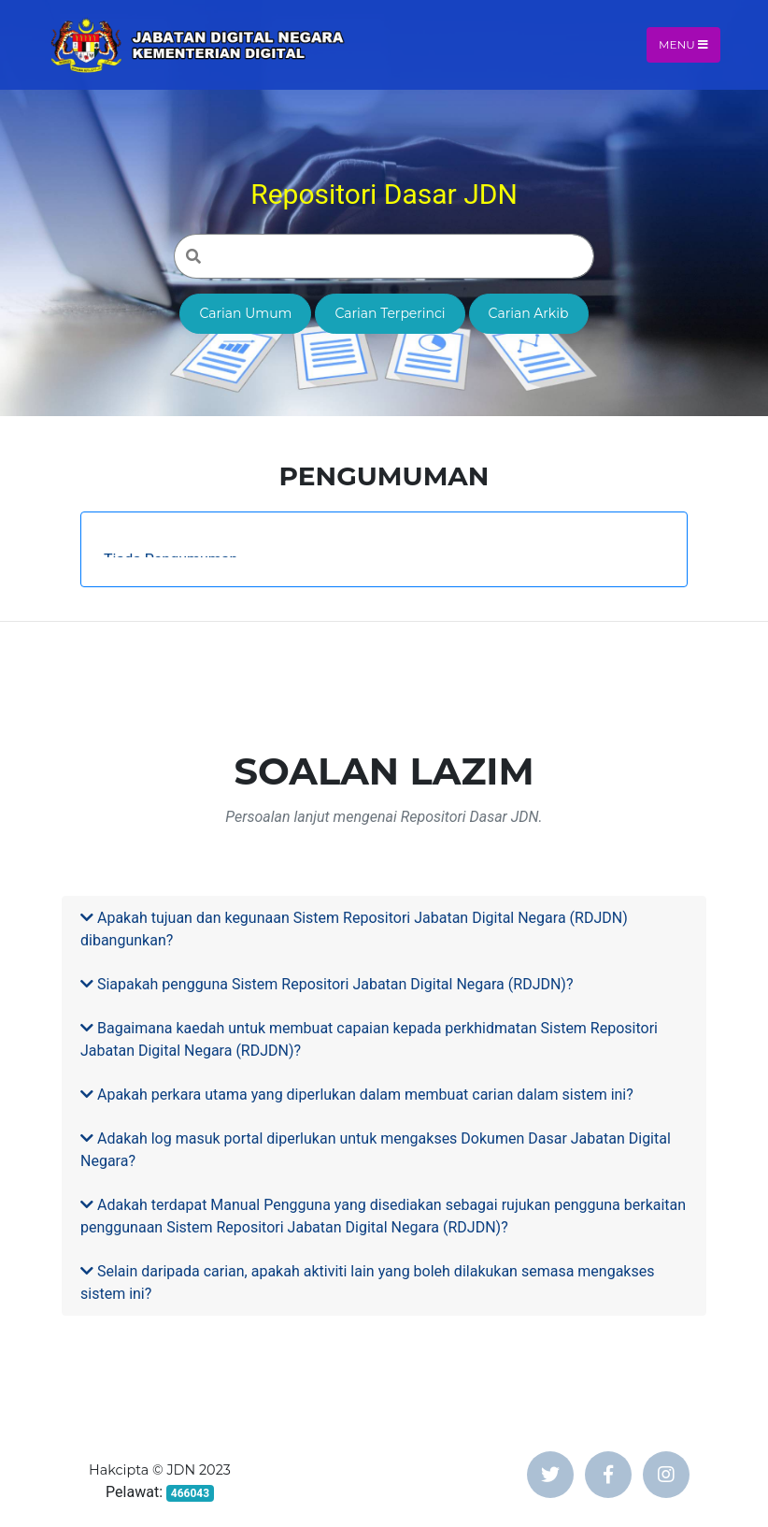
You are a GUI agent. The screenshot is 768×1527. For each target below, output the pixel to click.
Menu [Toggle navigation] (683, 44)
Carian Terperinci (389, 313)
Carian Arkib (529, 313)
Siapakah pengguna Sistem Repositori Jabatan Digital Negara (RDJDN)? (327, 984)
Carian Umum (245, 313)
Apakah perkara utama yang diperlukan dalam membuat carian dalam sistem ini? (356, 1094)
